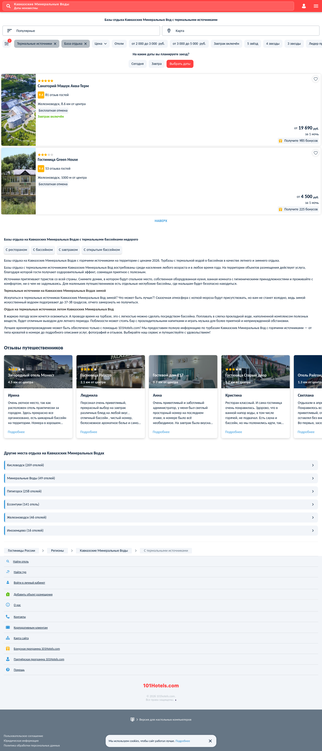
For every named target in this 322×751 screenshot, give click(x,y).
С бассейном (43, 250)
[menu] (316, 6)
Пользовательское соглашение (23, 736)
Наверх (161, 221)
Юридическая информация (21, 740)
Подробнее (16, 432)
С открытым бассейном (102, 250)
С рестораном (16, 250)
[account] (304, 6)
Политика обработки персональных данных (32, 745)
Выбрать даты (180, 64)
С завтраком (68, 250)
